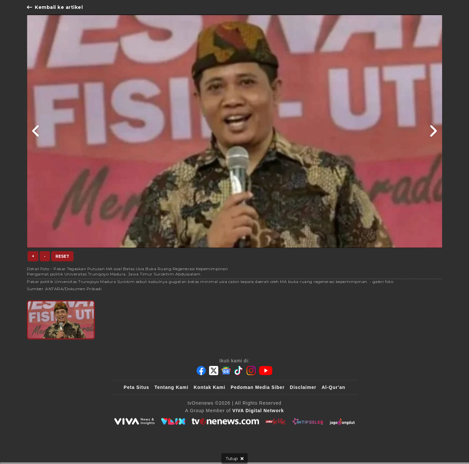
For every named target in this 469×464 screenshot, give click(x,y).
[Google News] (226, 370)
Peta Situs (136, 387)
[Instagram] (251, 370)
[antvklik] (276, 421)
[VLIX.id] (173, 421)
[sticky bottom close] (235, 458)
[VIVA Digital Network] (258, 410)
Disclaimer (303, 387)
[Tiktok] (238, 370)
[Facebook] (201, 370)
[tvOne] (225, 421)
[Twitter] (213, 370)
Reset (62, 256)
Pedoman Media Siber (258, 387)
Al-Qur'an (333, 387)
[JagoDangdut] (342, 421)
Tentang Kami (172, 387)
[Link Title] (36, 131)
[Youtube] (265, 370)
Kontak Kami (209, 387)
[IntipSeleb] (307, 421)
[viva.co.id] (134, 421)
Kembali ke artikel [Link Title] (55, 7)
